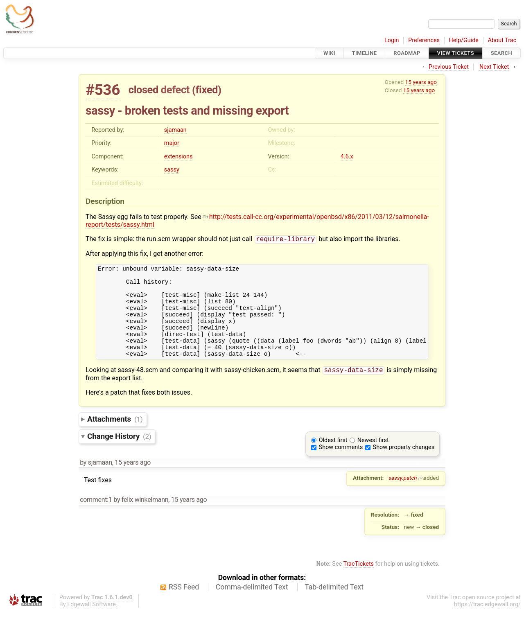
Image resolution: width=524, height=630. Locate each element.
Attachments (114, 438)
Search (501, 53)
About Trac (502, 40)
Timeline (364, 53)
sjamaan (175, 129)
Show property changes (403, 466)
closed (143, 90)
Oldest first (333, 459)
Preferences (424, 40)
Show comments (341, 466)
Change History (119, 455)
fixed (206, 90)
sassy (171, 169)
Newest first (373, 459)
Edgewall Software (91, 623)
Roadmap (406, 53)
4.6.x (347, 156)
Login (391, 40)
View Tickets (455, 53)
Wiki (329, 53)
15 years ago (421, 82)
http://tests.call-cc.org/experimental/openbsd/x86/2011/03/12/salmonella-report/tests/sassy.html (257, 220)
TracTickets (358, 582)
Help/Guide (464, 40)
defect (175, 90)
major (171, 143)
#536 (103, 90)
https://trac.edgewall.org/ (487, 623)
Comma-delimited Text (252, 606)
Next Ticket (494, 66)
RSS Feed (184, 606)
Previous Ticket (449, 66)
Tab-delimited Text (334, 606)
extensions (178, 156)
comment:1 (96, 518)
